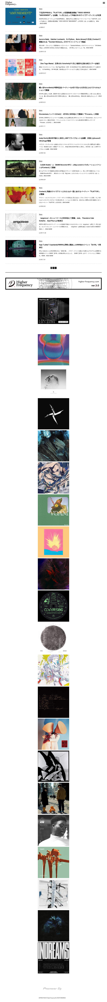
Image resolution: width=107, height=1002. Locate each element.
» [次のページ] (55, 268)
